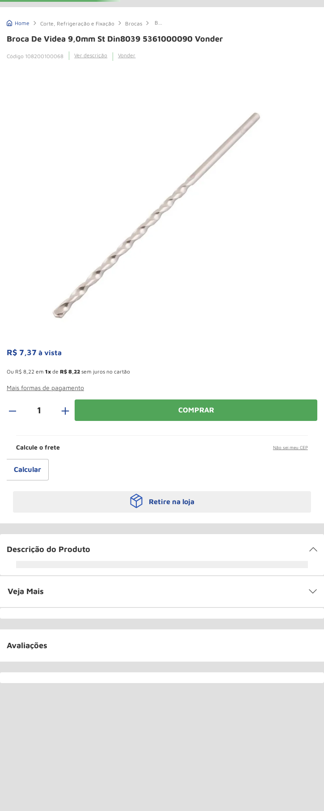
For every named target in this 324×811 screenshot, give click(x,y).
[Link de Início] (18, 22)
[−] (17, 410)
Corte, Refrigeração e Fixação (77, 23)
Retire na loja (171, 501)
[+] (60, 410)
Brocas (133, 23)
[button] (45, 391)
